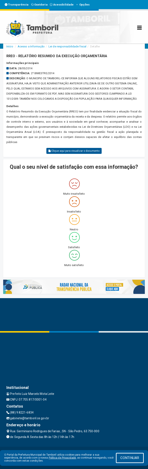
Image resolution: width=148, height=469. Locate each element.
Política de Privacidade (62, 457)
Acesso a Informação (31, 46)
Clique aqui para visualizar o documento (74, 150)
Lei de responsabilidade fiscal (67, 46)
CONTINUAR (129, 458)
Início (9, 46)
